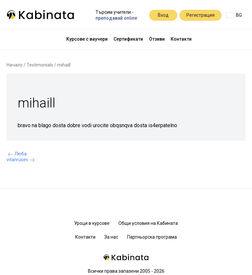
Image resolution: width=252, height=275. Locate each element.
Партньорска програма (152, 237)
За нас (111, 237)
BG (234, 15)
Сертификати (128, 39)
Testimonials (40, 65)
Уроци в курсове (92, 223)
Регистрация (200, 15)
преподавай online (116, 18)
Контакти (181, 39)
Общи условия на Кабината (148, 223)
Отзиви (157, 39)
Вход (163, 15)
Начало (15, 65)
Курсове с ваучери (87, 39)
